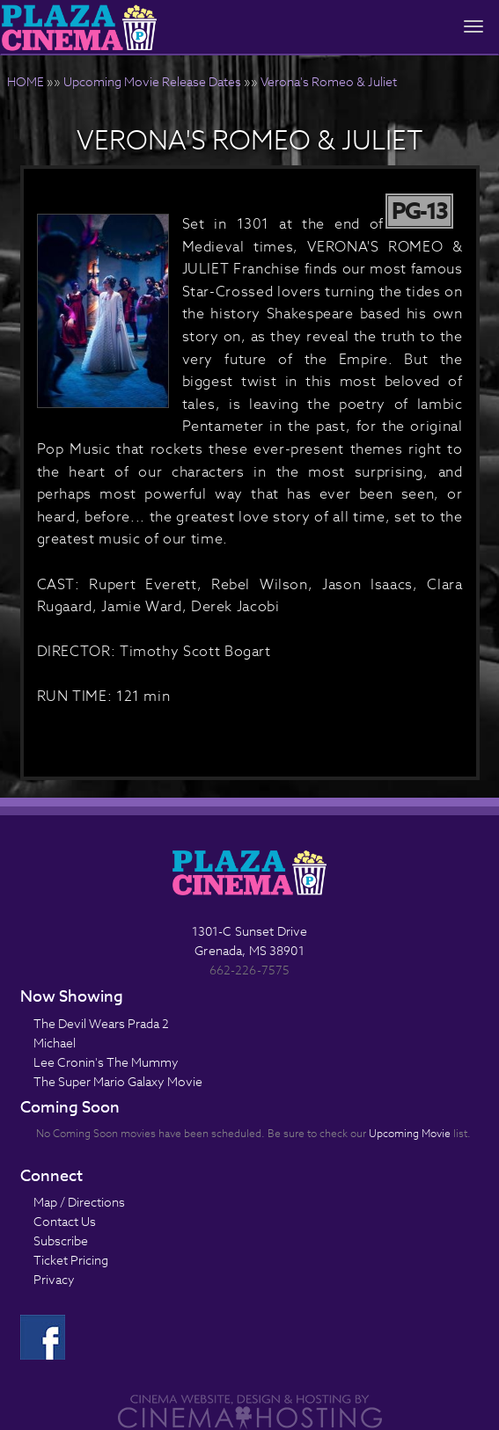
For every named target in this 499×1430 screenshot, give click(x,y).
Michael (54, 1042)
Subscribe (60, 1240)
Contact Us (64, 1221)
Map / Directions (79, 1201)
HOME (25, 81)
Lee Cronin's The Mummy (106, 1062)
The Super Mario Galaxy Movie (117, 1081)
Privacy (54, 1279)
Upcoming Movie (410, 1133)
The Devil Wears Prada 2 (101, 1023)
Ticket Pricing (70, 1259)
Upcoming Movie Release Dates (152, 81)
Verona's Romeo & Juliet (329, 81)
